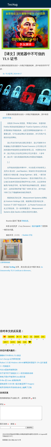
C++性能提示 (5, 366)
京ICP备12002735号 (15, 442)
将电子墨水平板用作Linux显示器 (12, 377)
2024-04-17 (17, 74)
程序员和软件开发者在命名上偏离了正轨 (16, 387)
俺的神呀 (11, 337)
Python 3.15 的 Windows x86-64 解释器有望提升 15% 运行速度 (23, 362)
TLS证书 (9, 74)
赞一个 (19, 337)
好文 (43, 337)
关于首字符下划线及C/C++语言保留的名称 (16, 373)
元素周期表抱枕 (5, 262)
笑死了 (6, 342)
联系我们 (5, 442)
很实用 (36, 337)
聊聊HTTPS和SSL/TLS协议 (10, 355)
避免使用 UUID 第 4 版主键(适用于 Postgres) (17, 384)
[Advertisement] (25, 299)
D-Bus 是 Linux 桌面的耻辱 (10, 380)
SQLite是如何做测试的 (8, 370)
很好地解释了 (37, 226)
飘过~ (26, 337)
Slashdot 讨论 (27, 235)
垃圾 (24, 342)
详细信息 (24, 221)
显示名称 (4, 427)
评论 (2, 404)
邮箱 (13, 427)
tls (4, 74)
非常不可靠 (7, 118)
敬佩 (19, 342)
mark (13, 342)
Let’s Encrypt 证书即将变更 (10, 359)
